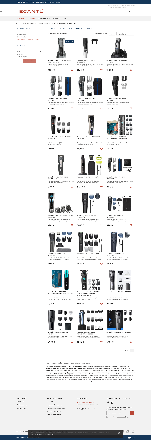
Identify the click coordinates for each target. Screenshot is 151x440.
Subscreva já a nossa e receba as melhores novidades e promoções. (119, 408)
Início (18, 23)
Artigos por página (101, 33)
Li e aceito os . (117, 416)
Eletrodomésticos (28, 23)
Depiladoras (21, 34)
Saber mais (51, 434)
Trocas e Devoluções (54, 411)
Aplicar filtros (29, 61)
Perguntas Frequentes (54, 404)
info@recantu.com (86, 408)
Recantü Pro (57, 18)
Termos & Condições (22, 431)
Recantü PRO (21, 407)
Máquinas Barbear (23, 36)
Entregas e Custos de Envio (56, 407)
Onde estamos (131, 5)
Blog (65, 18)
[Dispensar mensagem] (134, 2)
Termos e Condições (122, 416)
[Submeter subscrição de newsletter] (132, 412)
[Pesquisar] (91, 11)
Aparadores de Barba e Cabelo (68, 23)
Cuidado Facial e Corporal (48, 23)
